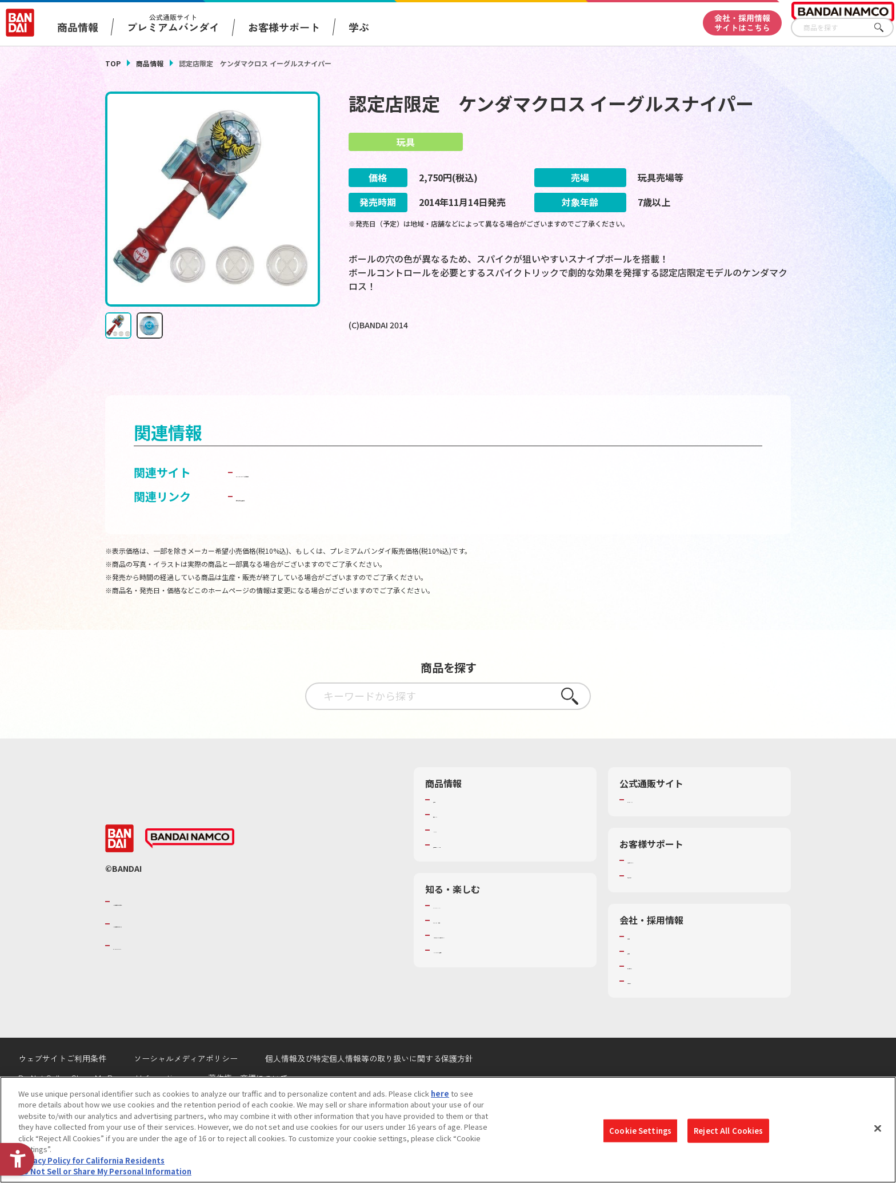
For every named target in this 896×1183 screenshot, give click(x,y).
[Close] (877, 1128)
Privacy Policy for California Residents (91, 1160)
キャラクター (455, 861)
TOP (113, 63)
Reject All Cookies (728, 1130)
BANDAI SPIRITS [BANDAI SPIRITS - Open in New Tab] (148, 977)
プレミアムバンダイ (660, 831)
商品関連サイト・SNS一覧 (477, 876)
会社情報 (642, 967)
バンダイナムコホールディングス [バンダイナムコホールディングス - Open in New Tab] (181, 954)
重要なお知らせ (653, 907)
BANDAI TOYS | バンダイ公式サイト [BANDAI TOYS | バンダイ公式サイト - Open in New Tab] (329, 503)
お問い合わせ (649, 1012)
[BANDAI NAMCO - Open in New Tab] (189, 870)
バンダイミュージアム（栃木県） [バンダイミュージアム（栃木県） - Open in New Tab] (489, 981)
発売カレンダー (459, 846)
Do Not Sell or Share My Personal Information (104, 1171)
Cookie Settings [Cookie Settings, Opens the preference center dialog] (640, 1130)
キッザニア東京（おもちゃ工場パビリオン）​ (507, 967)
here (440, 1093)
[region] (448, 1130)
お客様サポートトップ (664, 892)
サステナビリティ (656, 998)
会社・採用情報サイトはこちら (742, 22)
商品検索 (448, 831)
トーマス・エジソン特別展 (477, 952)
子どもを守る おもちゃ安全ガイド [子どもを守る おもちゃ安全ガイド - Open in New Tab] (323, 527)
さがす (885, 27)
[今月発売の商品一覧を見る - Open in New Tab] (459, 372)
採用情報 (642, 983)
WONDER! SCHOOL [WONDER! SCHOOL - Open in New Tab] (465, 937)
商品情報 (149, 63)
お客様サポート (284, 27)
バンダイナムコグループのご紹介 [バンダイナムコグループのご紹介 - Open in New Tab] (181, 933)
